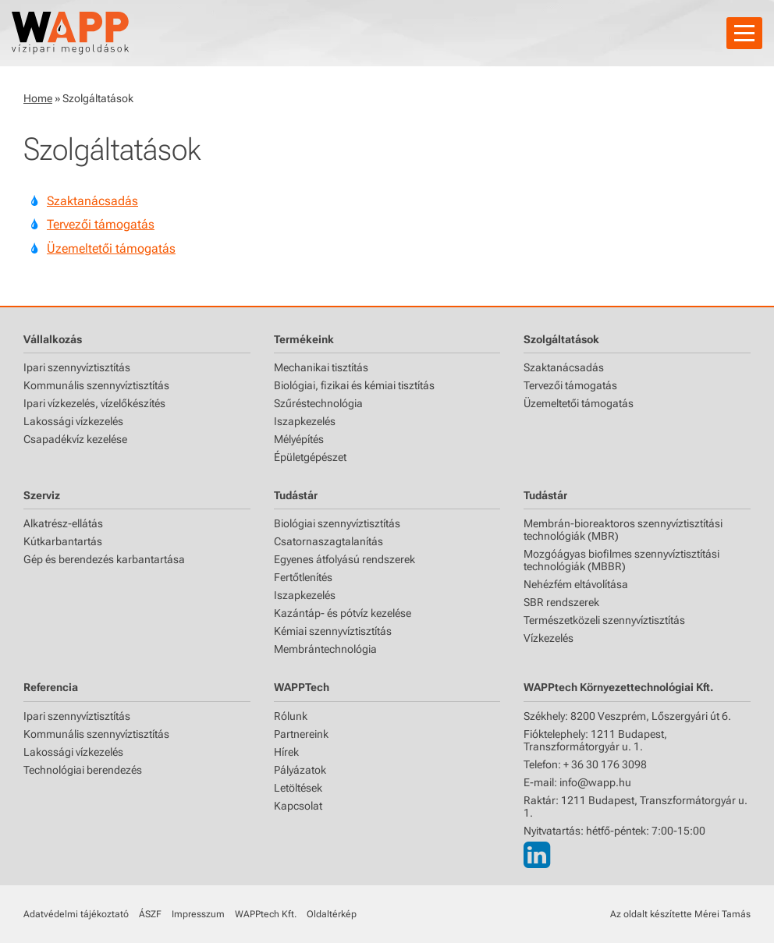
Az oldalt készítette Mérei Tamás (680, 914)
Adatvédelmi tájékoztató (76, 914)
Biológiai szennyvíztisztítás (337, 523)
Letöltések (298, 788)
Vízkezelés (548, 638)
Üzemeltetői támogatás (111, 248)
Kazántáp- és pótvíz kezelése (342, 613)
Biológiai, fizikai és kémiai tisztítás (354, 385)
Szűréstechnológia (318, 403)
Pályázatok (300, 770)
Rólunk (290, 716)
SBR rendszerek (561, 602)
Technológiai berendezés (82, 770)
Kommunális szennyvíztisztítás (96, 385)
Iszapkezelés (305, 421)
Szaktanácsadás (92, 200)
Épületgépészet (310, 457)
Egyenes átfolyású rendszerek (344, 559)
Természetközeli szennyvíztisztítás (604, 620)
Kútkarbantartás (62, 541)
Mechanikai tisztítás (321, 367)
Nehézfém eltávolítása (576, 584)
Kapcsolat (298, 805)
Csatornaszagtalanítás (328, 541)
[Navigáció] (744, 33)
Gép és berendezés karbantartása (104, 559)
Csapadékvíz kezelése (75, 439)
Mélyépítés (299, 439)
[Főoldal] (70, 33)
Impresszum (198, 914)
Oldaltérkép (332, 914)
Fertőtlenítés (303, 577)
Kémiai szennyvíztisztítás (333, 631)
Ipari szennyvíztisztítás (76, 367)
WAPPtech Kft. (265, 914)
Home (37, 98)
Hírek (286, 752)
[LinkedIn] (537, 855)
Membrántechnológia (325, 649)
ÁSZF (150, 914)
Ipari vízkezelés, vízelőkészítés (94, 403)
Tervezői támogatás (100, 224)
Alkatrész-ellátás (63, 523)
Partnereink (301, 734)
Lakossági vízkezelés (73, 421)
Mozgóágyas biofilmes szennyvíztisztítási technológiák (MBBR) (621, 560)
